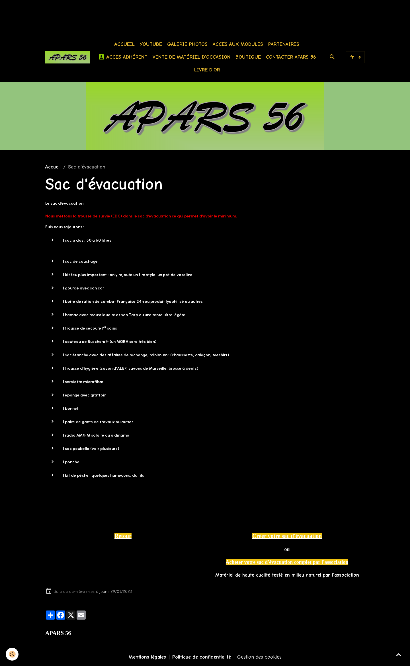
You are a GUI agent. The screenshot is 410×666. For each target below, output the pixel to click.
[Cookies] (12, 654)
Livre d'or (207, 70)
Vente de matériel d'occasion (191, 57)
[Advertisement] (103, 13)
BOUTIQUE (248, 57)
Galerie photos (187, 44)
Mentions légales (147, 657)
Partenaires (283, 44)
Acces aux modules (238, 44)
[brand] (67, 57)
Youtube (151, 44)
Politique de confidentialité (201, 657)
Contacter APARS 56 (291, 57)
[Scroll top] (398, 655)
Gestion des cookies (259, 657)
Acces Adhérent (122, 57)
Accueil (124, 44)
